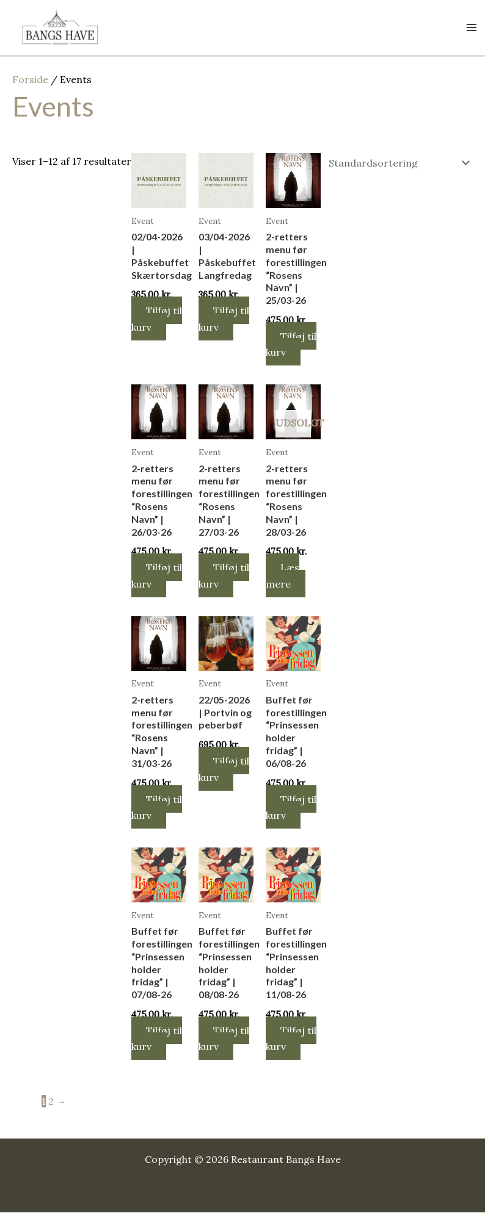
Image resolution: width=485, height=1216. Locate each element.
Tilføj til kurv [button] (157, 322)
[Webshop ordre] (397, 166)
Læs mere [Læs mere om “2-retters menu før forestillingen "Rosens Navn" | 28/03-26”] (284, 578)
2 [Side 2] (51, 1105)
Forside (30, 82)
